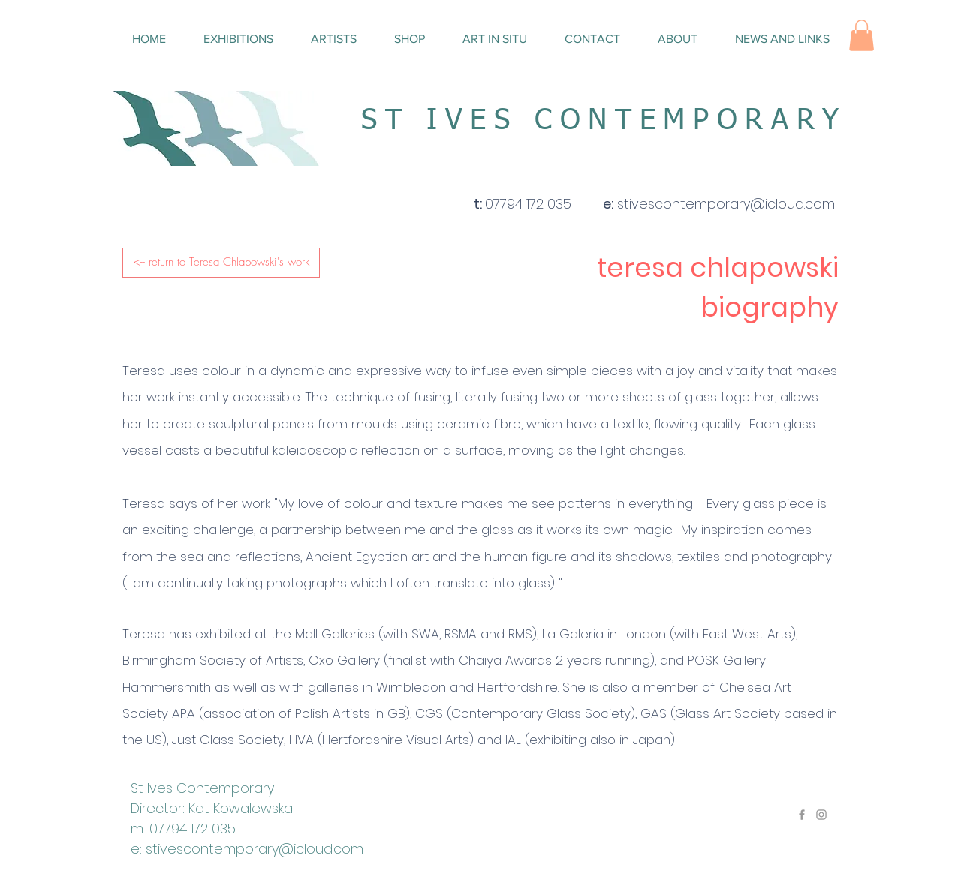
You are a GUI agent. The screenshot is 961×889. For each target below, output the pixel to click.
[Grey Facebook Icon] (802, 814)
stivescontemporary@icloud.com (254, 848)
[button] (861, 35)
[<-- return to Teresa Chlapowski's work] (221, 263)
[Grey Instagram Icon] (821, 814)
